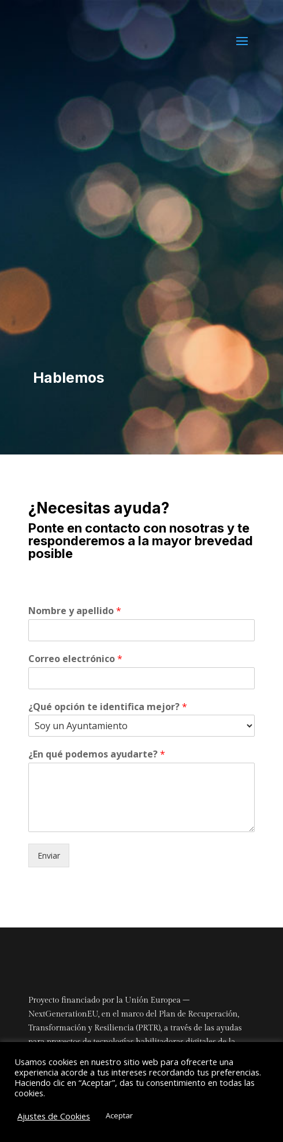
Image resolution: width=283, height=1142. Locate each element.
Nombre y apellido (74, 611)
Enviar (49, 855)
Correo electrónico (75, 659)
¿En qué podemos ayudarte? (96, 754)
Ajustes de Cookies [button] (53, 1116)
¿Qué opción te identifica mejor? (107, 707)
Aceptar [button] (119, 1115)
